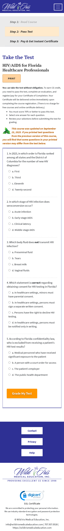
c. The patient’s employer (24, 368)
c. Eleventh (16, 183)
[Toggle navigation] (58, 7)
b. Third (14, 177)
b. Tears (14, 258)
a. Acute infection (19, 211)
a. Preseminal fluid (20, 252)
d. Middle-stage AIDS (21, 229)
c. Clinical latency (19, 223)
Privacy (32, 441)
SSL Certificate (32, 503)
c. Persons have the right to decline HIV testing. (31, 314)
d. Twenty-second (19, 189)
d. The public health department (28, 374)
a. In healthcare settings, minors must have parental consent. (30, 294)
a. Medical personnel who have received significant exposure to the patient (32, 354)
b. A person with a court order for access (32, 362)
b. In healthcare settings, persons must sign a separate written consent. (31, 304)
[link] (32, 496)
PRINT (11, 78)
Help (32, 452)
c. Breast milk (17, 264)
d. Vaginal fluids (18, 270)
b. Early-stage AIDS (20, 217)
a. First (13, 171)
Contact (32, 430)
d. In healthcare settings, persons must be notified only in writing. (31, 324)
